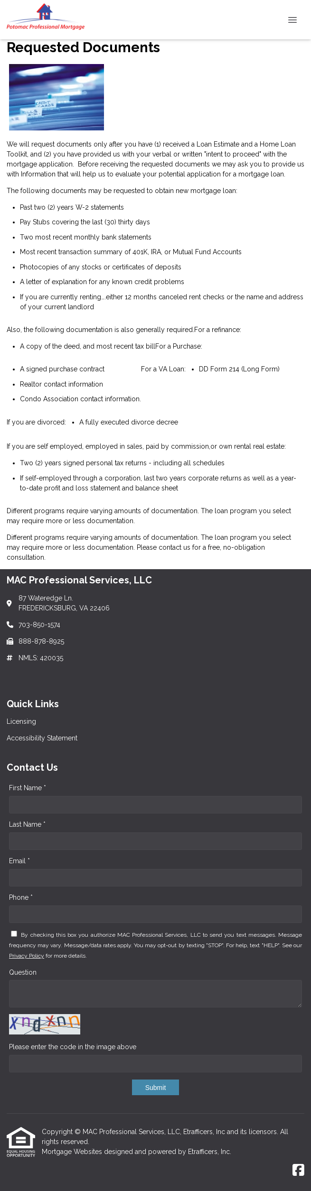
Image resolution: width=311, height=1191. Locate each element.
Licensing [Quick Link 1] (21, 721)
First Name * (27, 788)
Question (23, 972)
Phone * (21, 897)
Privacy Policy (26, 955)
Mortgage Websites (73, 1151)
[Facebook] (298, 1170)
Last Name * (27, 824)
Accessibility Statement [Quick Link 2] (42, 738)
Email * (19, 861)
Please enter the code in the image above (72, 1047)
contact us (174, 547)
